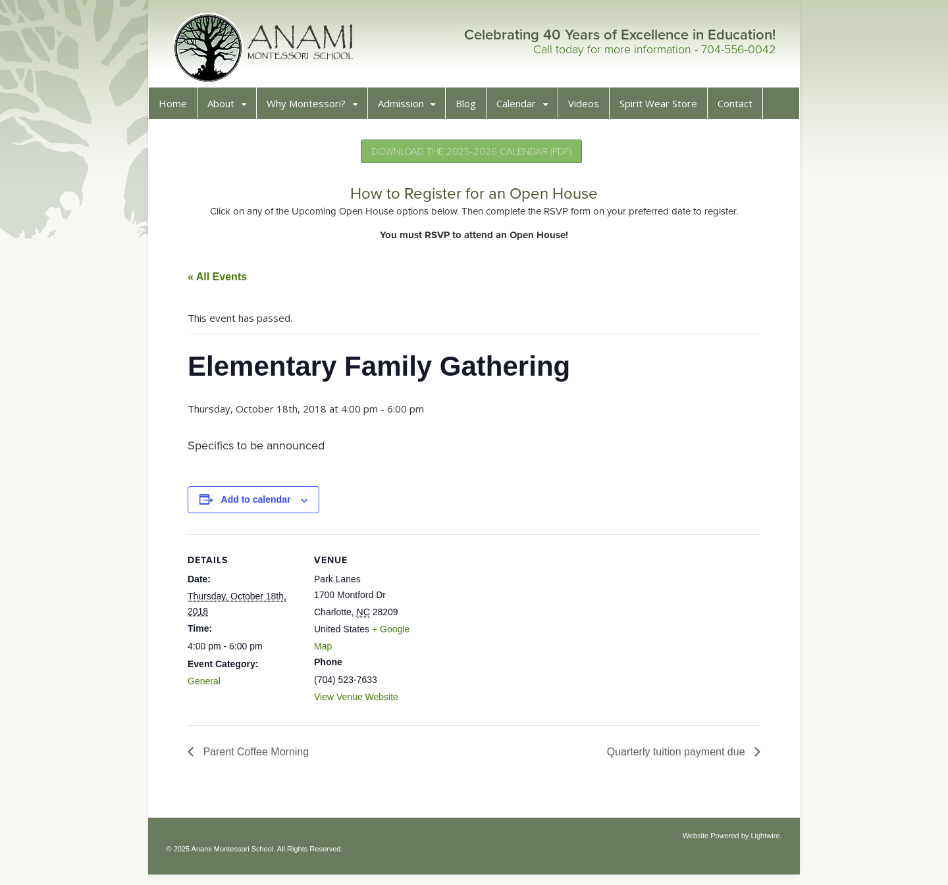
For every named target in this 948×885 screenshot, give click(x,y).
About (226, 108)
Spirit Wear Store (663, 108)
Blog (471, 108)
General (209, 686)
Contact (740, 108)
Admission (406, 108)
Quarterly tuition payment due (672, 757)
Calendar (521, 108)
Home (178, 108)
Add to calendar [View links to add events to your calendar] (261, 504)
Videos (588, 108)
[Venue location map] (515, 630)
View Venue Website (361, 702)
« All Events (222, 282)
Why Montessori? (311, 108)
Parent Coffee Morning (259, 757)
